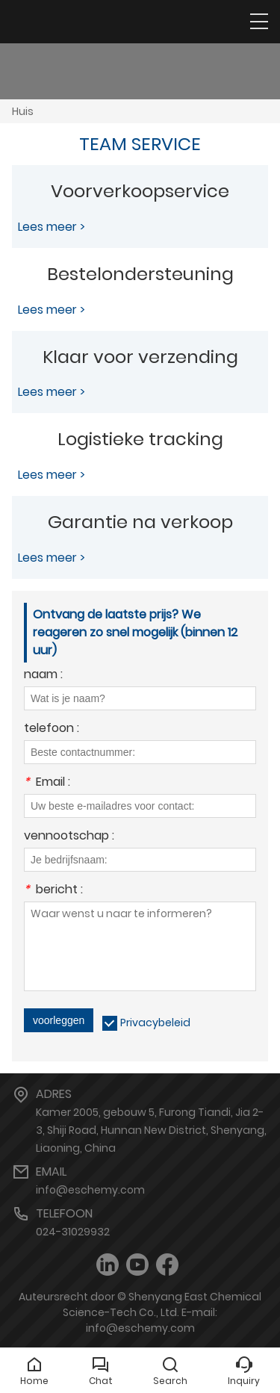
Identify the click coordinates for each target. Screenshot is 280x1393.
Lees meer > (51, 226)
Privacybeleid (155, 1022)
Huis (23, 111)
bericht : (53, 891)
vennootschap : (69, 837)
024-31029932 (73, 1231)
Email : (47, 783)
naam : (43, 675)
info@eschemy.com (90, 1189)
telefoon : (51, 729)
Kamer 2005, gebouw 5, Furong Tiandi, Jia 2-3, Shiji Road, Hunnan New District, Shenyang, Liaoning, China (151, 1130)
